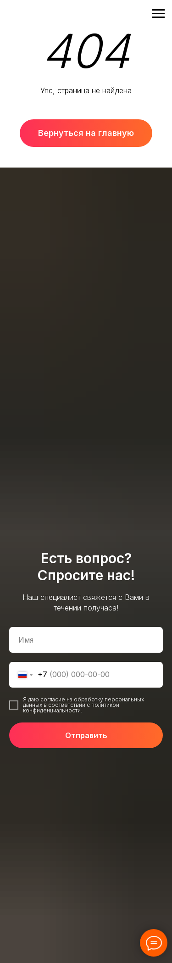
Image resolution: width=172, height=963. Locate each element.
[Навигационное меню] (158, 13)
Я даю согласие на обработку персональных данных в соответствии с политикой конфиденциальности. (83, 705)
